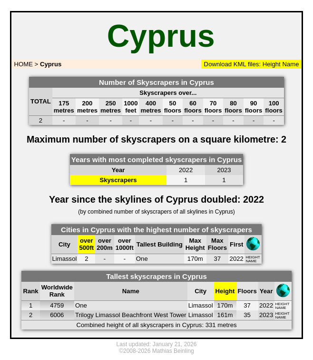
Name (291, 64)
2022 (237, 258)
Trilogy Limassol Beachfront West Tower (130, 315)
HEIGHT (252, 257)
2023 (266, 315)
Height (271, 64)
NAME (250, 261)
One (142, 258)
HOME (22, 64)
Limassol (64, 258)
